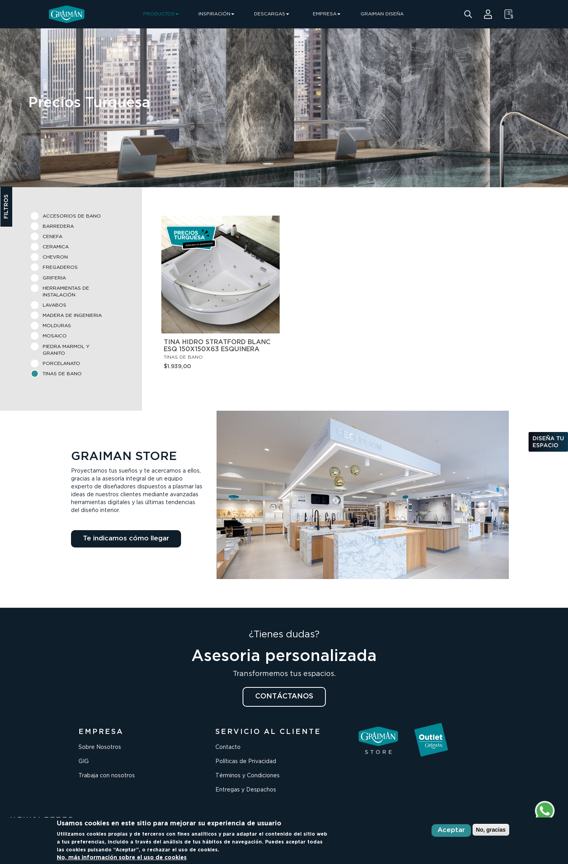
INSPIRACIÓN (216, 14)
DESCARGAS (271, 14)
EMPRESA (326, 14)
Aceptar (451, 830)
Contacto (228, 747)
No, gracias (491, 830)
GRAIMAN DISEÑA (382, 14)
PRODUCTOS (161, 14)
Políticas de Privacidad (245, 761)
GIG (83, 761)
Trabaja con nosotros (106, 775)
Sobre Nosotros (99, 747)
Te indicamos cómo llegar (126, 539)
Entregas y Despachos (245, 790)
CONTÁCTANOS (284, 696)
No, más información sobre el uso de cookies (122, 857)
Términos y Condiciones (247, 775)
